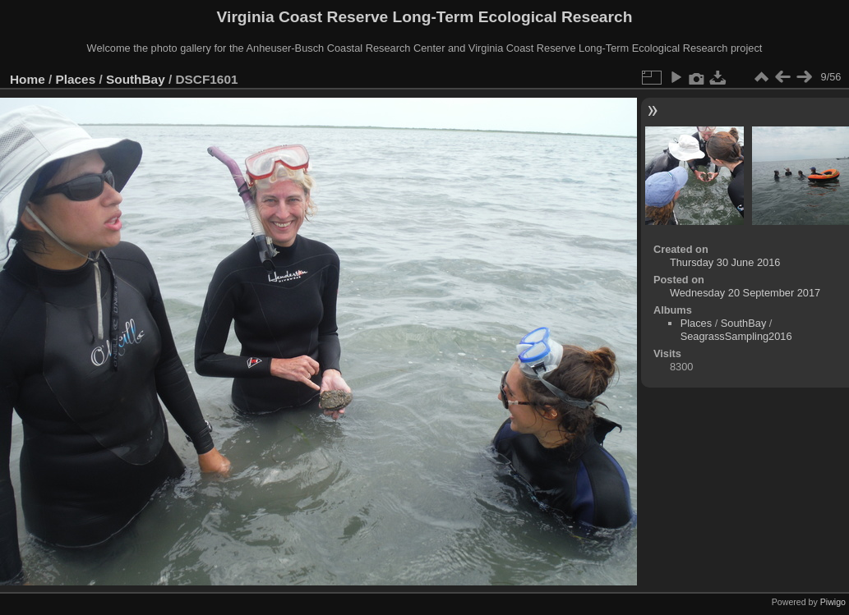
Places (76, 79)
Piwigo (833, 602)
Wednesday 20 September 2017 (745, 293)
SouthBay (135, 79)
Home (27, 79)
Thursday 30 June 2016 (725, 262)
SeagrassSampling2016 (736, 336)
